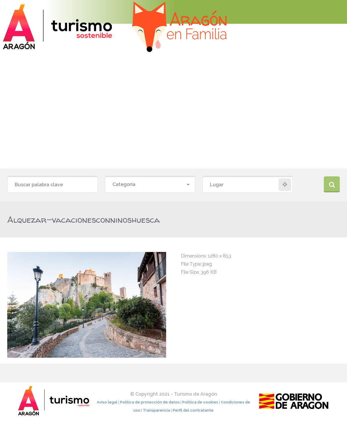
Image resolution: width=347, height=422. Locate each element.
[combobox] (150, 184)
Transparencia (156, 410)
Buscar (332, 184)
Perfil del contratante (193, 410)
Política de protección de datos (150, 402)
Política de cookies (200, 402)
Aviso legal (107, 402)
